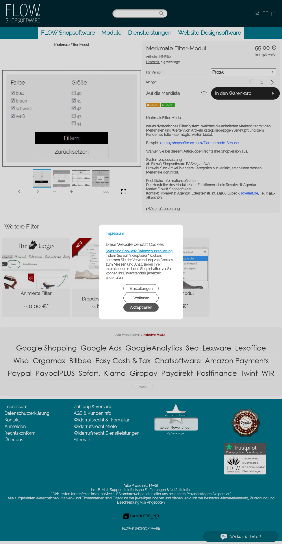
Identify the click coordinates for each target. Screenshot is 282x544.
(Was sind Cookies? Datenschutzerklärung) (139, 251)
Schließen (141, 298)
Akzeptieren (141, 307)
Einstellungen (141, 288)
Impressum (115, 233)
